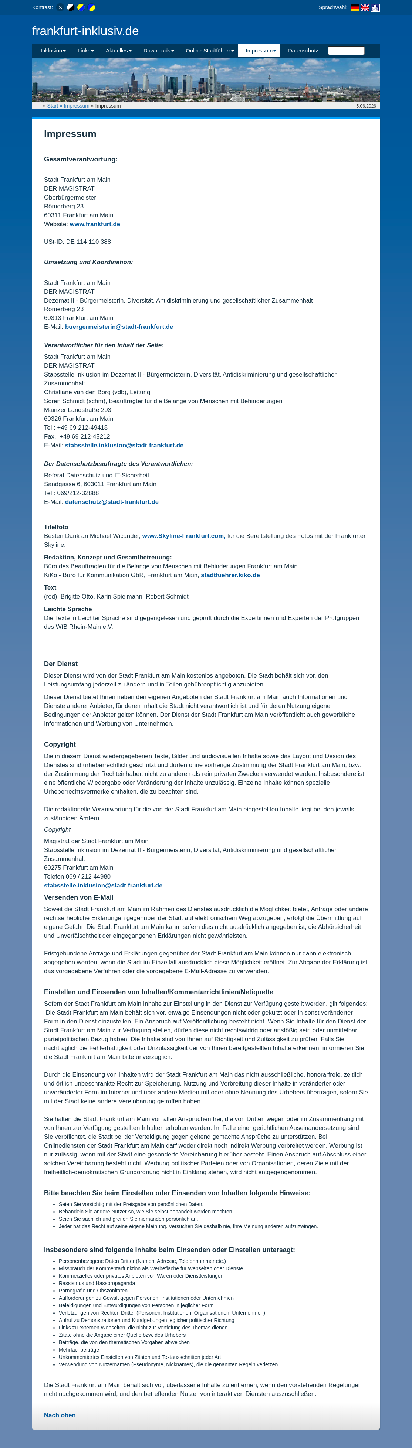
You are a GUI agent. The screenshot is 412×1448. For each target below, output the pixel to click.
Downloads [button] (158, 51)
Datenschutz (303, 51)
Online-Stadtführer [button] (210, 51)
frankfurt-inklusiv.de (85, 31)
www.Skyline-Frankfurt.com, (184, 535)
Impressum (77, 106)
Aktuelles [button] (119, 51)
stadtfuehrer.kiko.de (230, 575)
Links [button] (86, 51)
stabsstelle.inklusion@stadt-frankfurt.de (124, 445)
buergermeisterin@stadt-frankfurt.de (119, 326)
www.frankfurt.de (95, 224)
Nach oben (60, 1415)
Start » (55, 106)
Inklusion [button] (53, 51)
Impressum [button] (261, 51)
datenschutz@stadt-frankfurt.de (112, 501)
